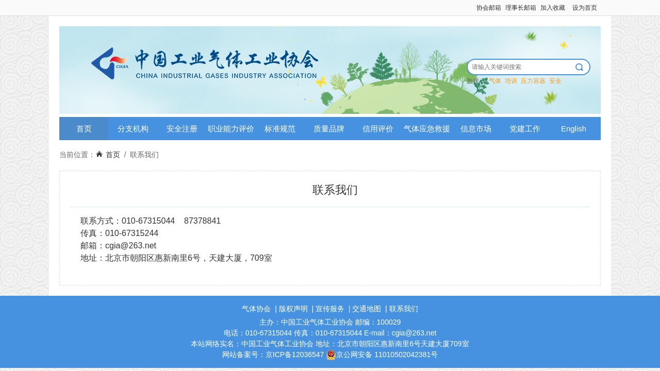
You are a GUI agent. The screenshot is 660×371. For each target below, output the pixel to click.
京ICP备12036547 (295, 354)
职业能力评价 (231, 128)
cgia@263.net (130, 245)
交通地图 (366, 309)
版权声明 (293, 309)
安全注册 (182, 128)
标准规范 (280, 128)
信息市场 (475, 128)
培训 (511, 81)
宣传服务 (330, 309)
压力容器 (533, 81)
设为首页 (584, 7)
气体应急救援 (427, 128)
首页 (84, 128)
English (573, 128)
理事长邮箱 (520, 7)
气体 (495, 81)
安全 (555, 81)
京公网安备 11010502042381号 (382, 354)
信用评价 (377, 128)
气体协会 (256, 309)
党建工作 (524, 128)
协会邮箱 (488, 7)
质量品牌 (329, 128)
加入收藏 (552, 7)
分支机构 (133, 128)
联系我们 (144, 154)
